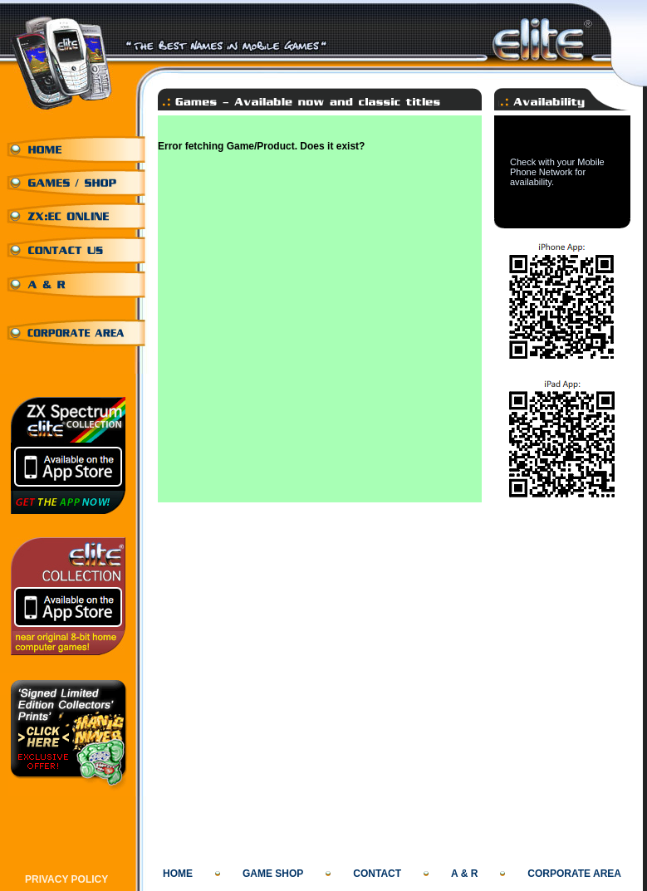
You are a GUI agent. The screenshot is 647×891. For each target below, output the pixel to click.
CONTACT (377, 873)
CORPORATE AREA (574, 873)
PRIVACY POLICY (66, 879)
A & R (464, 873)
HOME (178, 873)
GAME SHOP (273, 873)
